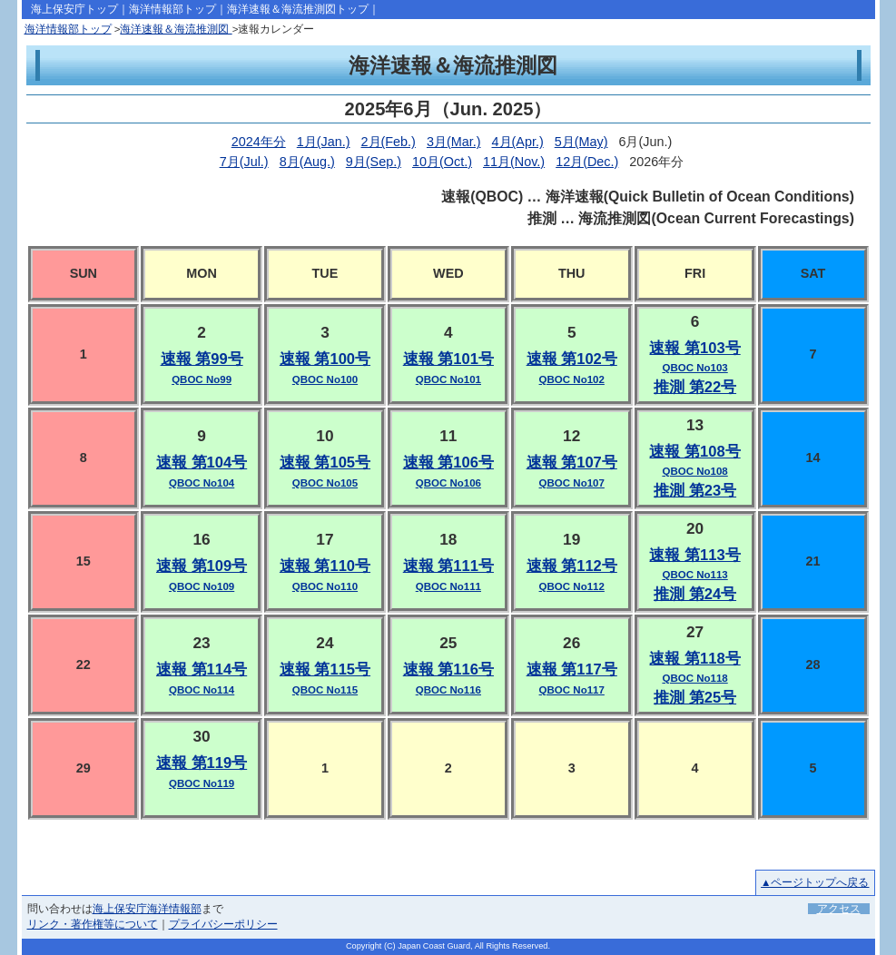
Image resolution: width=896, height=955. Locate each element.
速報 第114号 (201, 669)
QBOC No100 (325, 379)
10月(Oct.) (442, 161)
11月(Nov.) (514, 161)
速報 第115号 (325, 669)
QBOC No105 (325, 483)
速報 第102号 (572, 359)
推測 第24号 (695, 594)
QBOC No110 (325, 586)
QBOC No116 (448, 689)
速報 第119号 (201, 763)
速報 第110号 (325, 566)
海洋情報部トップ (172, 9)
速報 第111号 (448, 566)
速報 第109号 (201, 566)
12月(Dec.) (587, 161)
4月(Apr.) (518, 141)
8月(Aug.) (307, 161)
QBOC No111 (448, 586)
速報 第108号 (694, 451)
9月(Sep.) (373, 161)
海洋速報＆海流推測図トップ (298, 9)
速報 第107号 (572, 462)
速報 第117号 (572, 669)
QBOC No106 (448, 483)
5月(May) (581, 141)
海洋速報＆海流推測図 (175, 29)
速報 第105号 (325, 462)
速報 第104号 (201, 462)
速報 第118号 (694, 658)
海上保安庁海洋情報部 (147, 908)
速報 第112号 (572, 566)
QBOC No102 (572, 379)
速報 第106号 (448, 462)
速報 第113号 (694, 555)
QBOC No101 (448, 379)
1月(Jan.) (323, 141)
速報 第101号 (448, 359)
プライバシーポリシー (223, 924)
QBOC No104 (201, 483)
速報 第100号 (325, 359)
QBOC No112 (572, 586)
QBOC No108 (694, 471)
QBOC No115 (325, 689)
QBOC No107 (572, 483)
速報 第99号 (202, 359)
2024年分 (258, 141)
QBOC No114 (201, 689)
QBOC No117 (572, 689)
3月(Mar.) (454, 141)
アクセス (839, 908)
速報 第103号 (694, 348)
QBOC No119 (201, 783)
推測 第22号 (695, 387)
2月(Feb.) (388, 141)
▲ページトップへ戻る (815, 882)
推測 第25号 (695, 697)
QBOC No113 (694, 574)
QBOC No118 (694, 678)
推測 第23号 (695, 490)
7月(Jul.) (244, 161)
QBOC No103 (694, 367)
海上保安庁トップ (74, 9)
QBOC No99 (201, 379)
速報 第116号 (448, 669)
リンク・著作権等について (92, 924)
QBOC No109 (201, 586)
